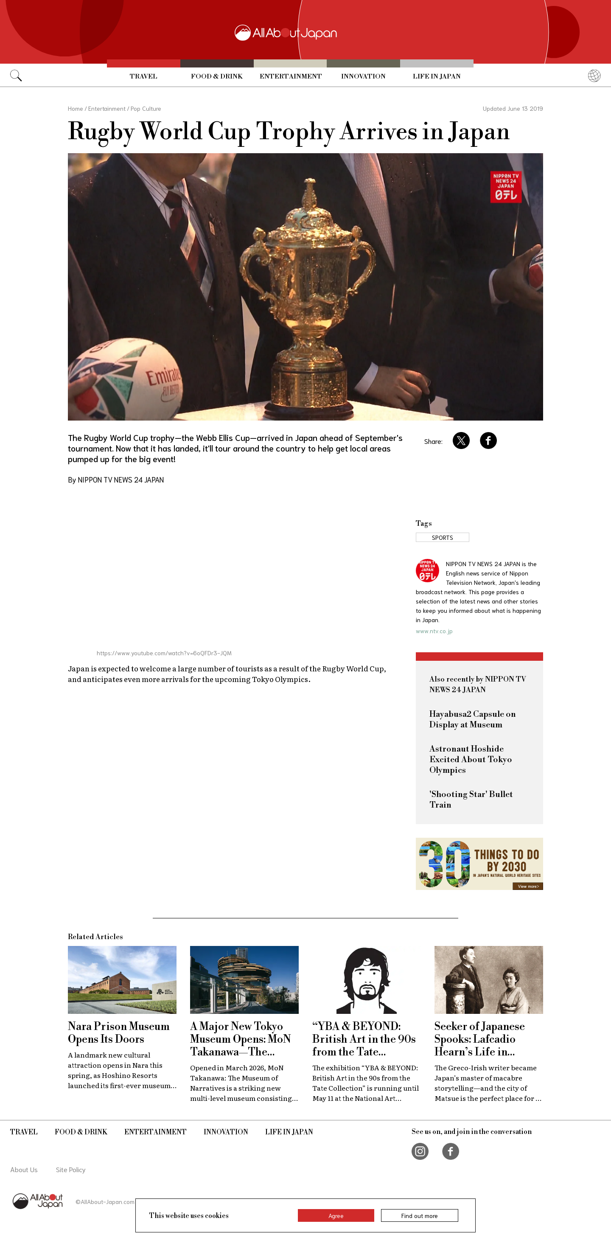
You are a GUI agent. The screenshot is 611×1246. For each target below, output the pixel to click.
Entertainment (291, 76)
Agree (336, 1215)
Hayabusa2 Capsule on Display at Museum (472, 719)
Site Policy (71, 1169)
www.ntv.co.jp (434, 630)
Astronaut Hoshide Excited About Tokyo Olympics (470, 760)
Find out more (419, 1215)
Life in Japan (437, 76)
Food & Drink (217, 76)
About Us (24, 1169)
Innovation (363, 76)
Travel (143, 76)
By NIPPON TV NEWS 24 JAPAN (116, 479)
